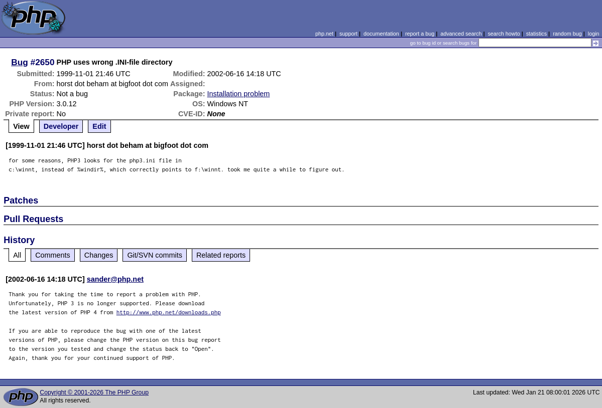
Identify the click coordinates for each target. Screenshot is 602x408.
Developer (61, 126)
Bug (19, 62)
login (593, 34)
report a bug (419, 34)
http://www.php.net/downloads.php (168, 312)
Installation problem (238, 94)
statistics (536, 34)
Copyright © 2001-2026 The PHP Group (94, 392)
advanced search (460, 34)
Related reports (221, 255)
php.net (324, 34)
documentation (381, 34)
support (348, 34)
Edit (99, 126)
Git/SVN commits (154, 255)
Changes (98, 255)
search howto (504, 34)
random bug (567, 34)
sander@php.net (115, 279)
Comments (52, 255)
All (17, 255)
